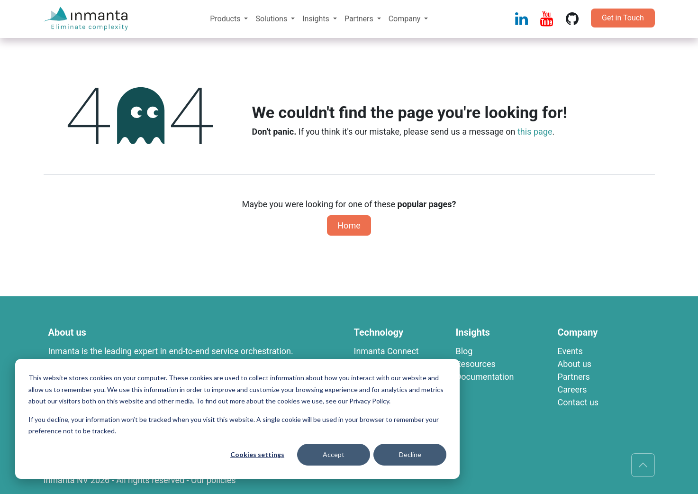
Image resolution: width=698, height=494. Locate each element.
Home (348, 225)
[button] (643, 465)
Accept (333, 454)
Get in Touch (623, 17)
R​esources (476, 364)
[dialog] (237, 419)
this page (535, 132)
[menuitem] (229, 18)
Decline (410, 454)
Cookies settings (257, 454)
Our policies (213, 480)
